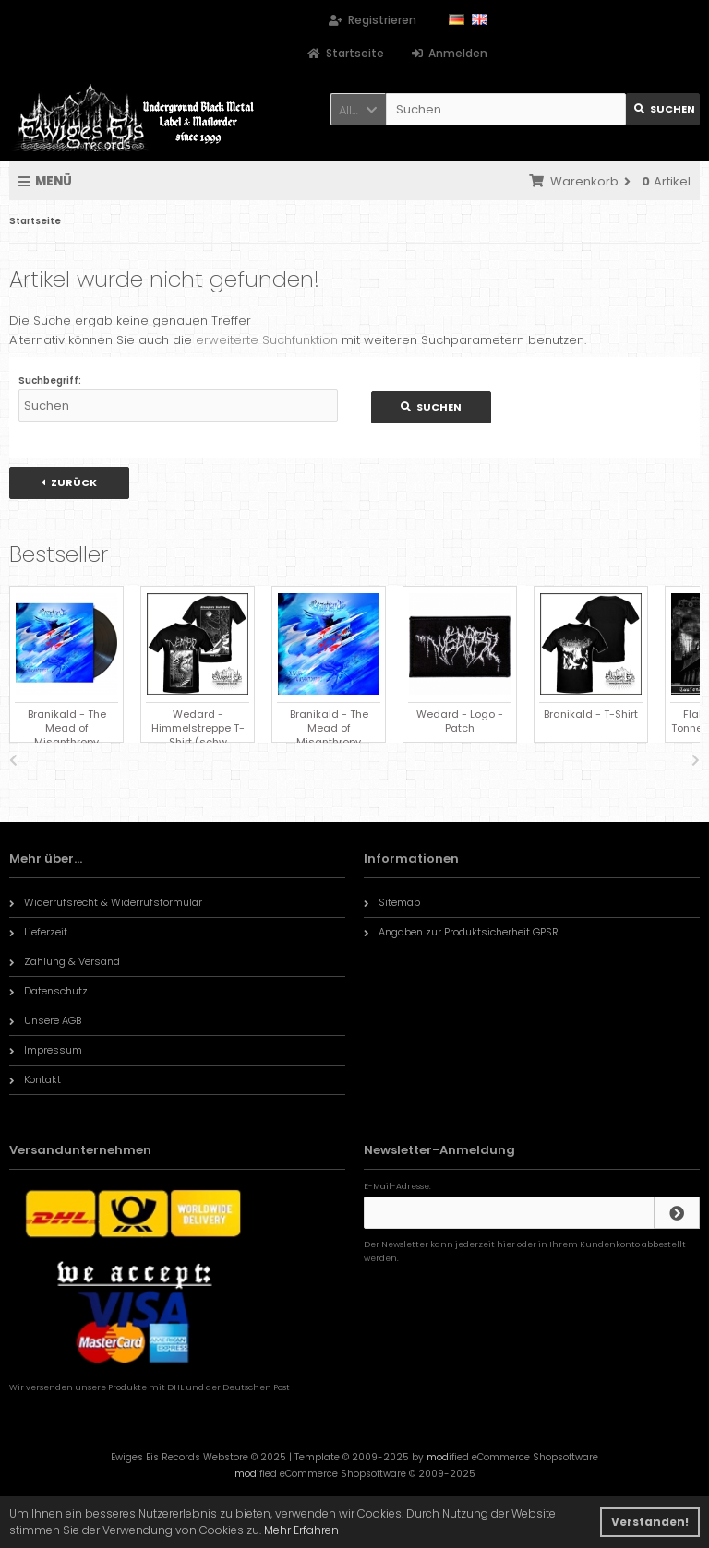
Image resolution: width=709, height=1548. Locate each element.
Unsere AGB (45, 1020)
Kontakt (35, 1079)
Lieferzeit (38, 931)
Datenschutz (48, 990)
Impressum (45, 1049)
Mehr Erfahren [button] (301, 1530)
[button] (358, 109)
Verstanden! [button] (650, 1522)
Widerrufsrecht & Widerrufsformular (105, 902)
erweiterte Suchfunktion (267, 340)
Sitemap (392, 902)
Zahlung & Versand (64, 961)
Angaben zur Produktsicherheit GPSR (461, 931)
